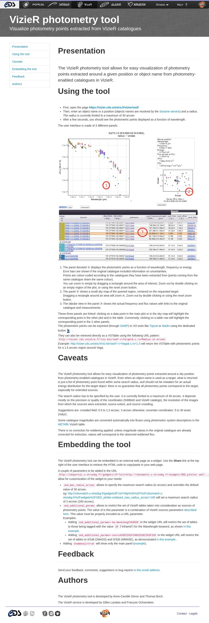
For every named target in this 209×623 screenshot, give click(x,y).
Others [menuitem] (160, 4)
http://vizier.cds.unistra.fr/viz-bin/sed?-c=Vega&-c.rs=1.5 (105, 343)
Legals (193, 613)
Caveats (17, 61)
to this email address (146, 570)
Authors (17, 84)
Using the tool (21, 54)
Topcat (154, 325)
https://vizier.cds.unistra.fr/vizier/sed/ (114, 107)
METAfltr (63, 424)
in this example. (166, 539)
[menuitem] (9, 4)
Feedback (18, 76)
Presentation (20, 46)
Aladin (166, 325)
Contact (182, 613)
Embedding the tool (24, 69)
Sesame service (169, 111)
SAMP (124, 325)
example (139, 543)
